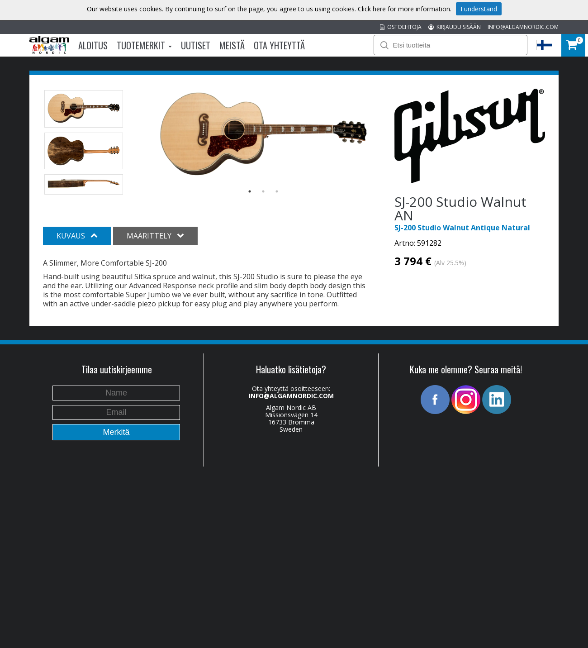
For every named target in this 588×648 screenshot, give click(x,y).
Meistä (232, 45)
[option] (263, 136)
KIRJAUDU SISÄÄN (454, 27)
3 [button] (276, 191)
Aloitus (93, 45)
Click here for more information (404, 9)
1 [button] (249, 191)
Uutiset (195, 45)
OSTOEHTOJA (401, 27)
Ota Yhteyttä (279, 45)
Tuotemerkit (144, 45)
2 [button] (263, 191)
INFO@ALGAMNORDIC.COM (523, 27)
